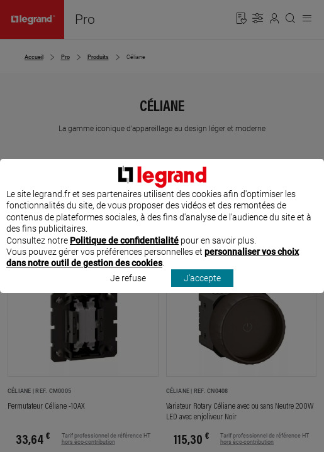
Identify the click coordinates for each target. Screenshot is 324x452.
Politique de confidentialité (124, 252)
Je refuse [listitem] (128, 289)
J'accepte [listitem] (202, 289)
